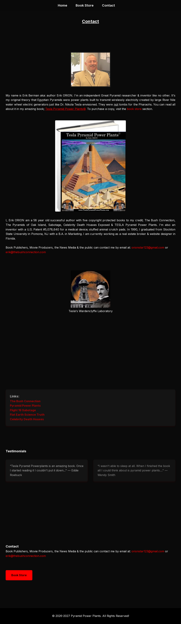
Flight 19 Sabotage (23, 410)
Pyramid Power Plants (25, 405)
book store (134, 109)
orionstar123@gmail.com (148, 247)
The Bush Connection (25, 401)
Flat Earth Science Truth (27, 414)
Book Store (85, 5)
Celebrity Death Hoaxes (27, 419)
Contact (108, 5)
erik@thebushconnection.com (26, 252)
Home (62, 5)
